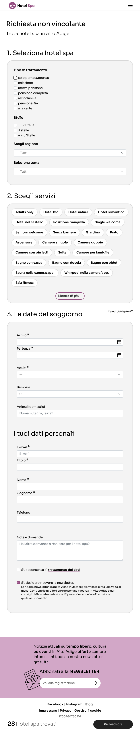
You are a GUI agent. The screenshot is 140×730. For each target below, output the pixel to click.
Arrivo (21, 335)
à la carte (23, 108)
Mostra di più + (70, 296)
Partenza (23, 349)
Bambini (23, 387)
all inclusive (25, 98)
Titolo (21, 460)
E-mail (22, 447)
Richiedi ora (113, 724)
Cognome (24, 493)
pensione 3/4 (26, 103)
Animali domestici (31, 407)
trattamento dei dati (64, 570)
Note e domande (30, 537)
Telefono (23, 512)
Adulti (21, 368)
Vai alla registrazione (59, 683)
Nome (21, 480)
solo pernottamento (31, 78)
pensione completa (31, 93)
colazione (23, 83)
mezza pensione (28, 88)
